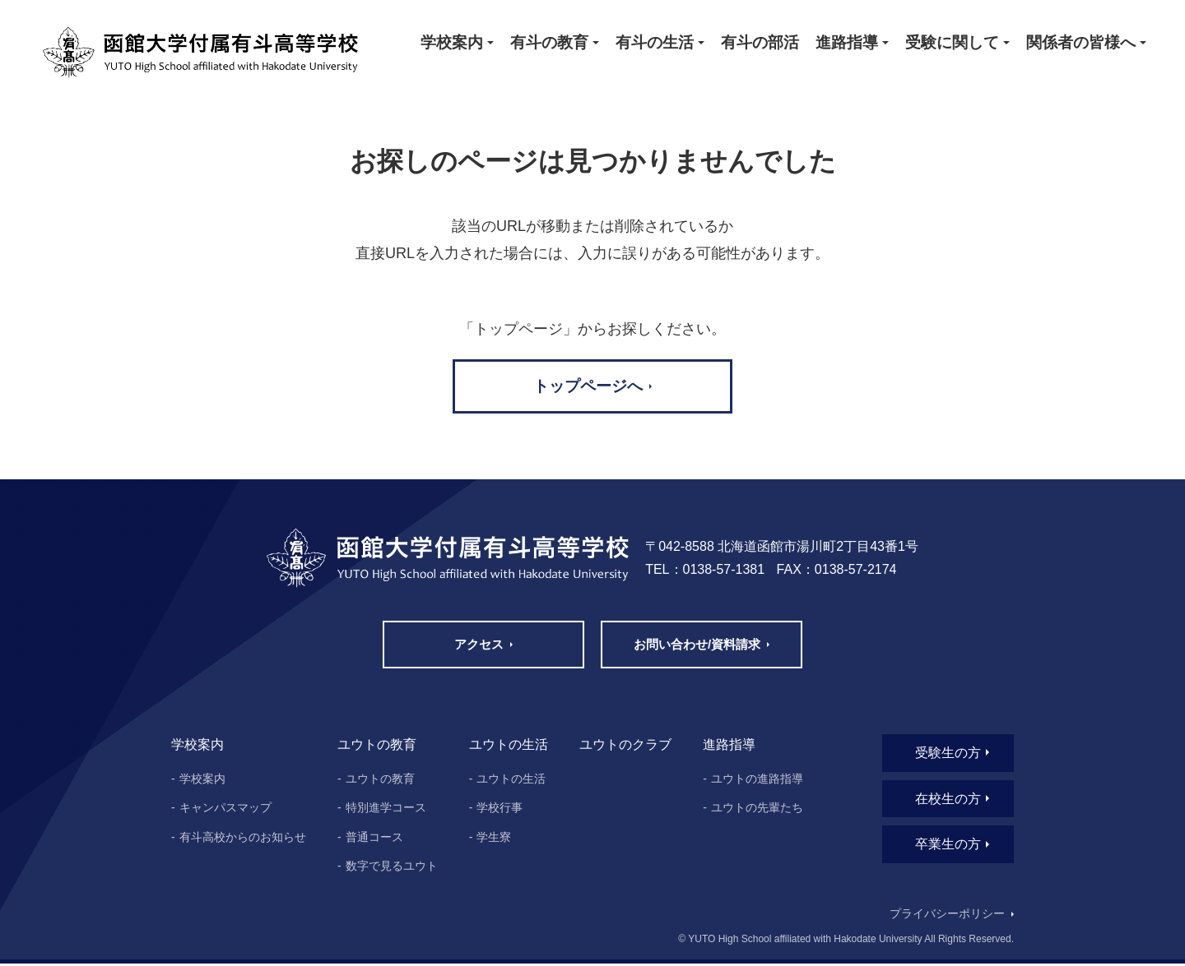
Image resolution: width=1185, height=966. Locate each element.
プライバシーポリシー (946, 916)
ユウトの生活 (511, 780)
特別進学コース (386, 809)
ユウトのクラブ (625, 747)
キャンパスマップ (225, 809)
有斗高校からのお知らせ (242, 839)
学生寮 (493, 839)
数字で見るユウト (392, 868)
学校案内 (202, 780)
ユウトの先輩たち (757, 809)
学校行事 (499, 809)
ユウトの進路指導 (757, 780)
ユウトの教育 (380, 780)
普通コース (374, 839)
